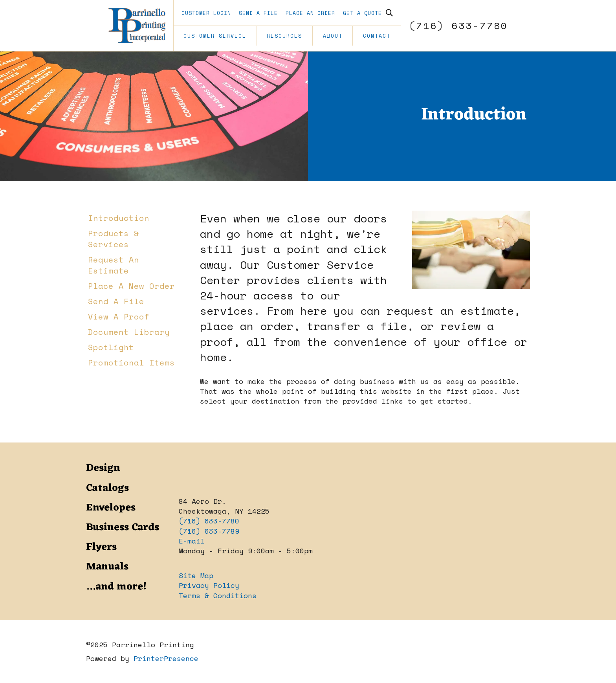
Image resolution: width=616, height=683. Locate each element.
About (333, 36)
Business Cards (122, 527)
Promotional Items (131, 362)
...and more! (116, 587)
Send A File (258, 13)
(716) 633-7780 (458, 25)
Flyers (101, 547)
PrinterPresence (166, 658)
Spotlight (111, 347)
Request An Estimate (113, 265)
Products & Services (113, 239)
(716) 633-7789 (209, 531)
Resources (284, 36)
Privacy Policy (209, 585)
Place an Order (310, 13)
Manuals (107, 567)
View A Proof (118, 316)
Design (103, 468)
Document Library (129, 332)
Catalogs (107, 488)
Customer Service (214, 36)
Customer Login (206, 13)
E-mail (192, 541)
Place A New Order (131, 286)
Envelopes (111, 508)
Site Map (196, 575)
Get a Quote (362, 13)
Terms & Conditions (218, 595)
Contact (376, 36)
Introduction (118, 218)
